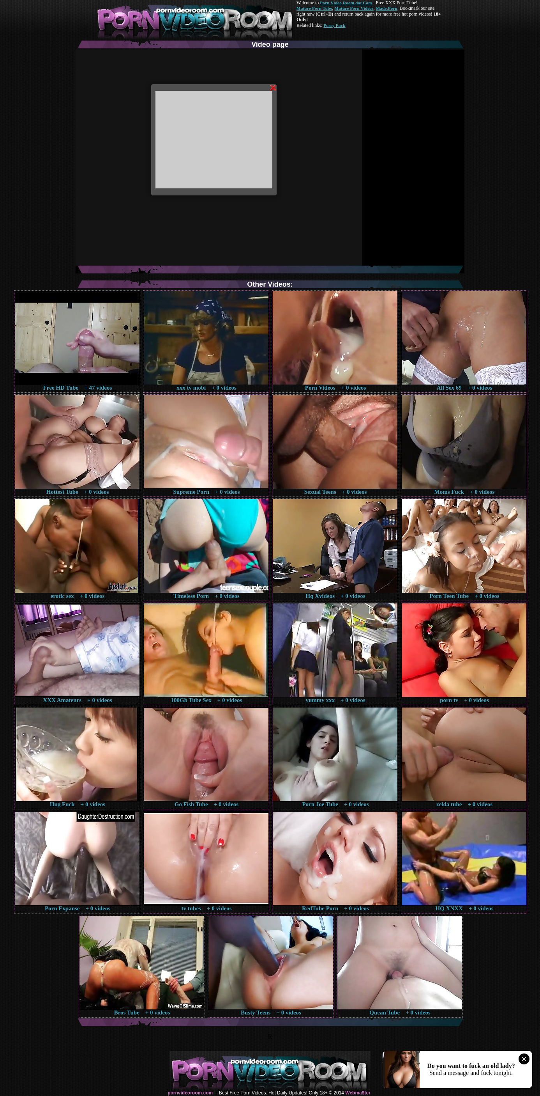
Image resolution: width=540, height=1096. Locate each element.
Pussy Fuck (334, 25)
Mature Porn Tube (314, 8)
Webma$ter (357, 1093)
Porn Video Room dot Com (346, 2)
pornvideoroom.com (190, 1093)
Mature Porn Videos (354, 8)
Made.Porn (386, 8)
